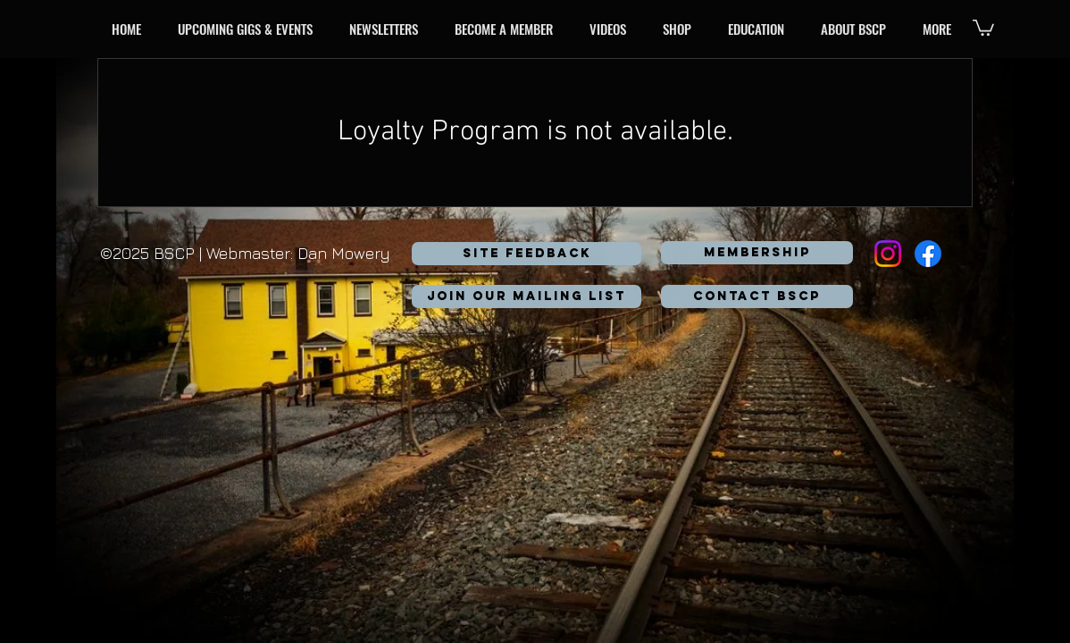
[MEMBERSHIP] (757, 252)
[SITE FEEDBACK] (526, 253)
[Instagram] (888, 253)
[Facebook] (928, 253)
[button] (249, 28)
